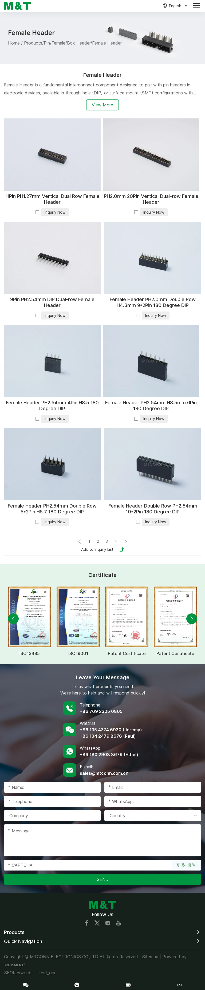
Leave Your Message (102, 677)
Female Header (107, 43)
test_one (48, 972)
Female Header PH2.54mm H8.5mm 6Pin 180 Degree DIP (151, 405)
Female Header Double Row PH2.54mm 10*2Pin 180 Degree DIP (152, 508)
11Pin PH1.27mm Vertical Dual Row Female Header (52, 199)
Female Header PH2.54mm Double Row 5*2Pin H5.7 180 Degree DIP (52, 508)
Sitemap (150, 956)
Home (14, 43)
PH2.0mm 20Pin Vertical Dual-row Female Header (151, 199)
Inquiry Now (55, 212)
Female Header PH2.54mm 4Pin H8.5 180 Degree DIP (52, 405)
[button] (13, 618)
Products (33, 43)
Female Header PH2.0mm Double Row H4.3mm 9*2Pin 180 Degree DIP (153, 302)
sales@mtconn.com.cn (104, 773)
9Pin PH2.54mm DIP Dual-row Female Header (52, 302)
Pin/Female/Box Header (67, 43)
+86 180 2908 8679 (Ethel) (109, 754)
